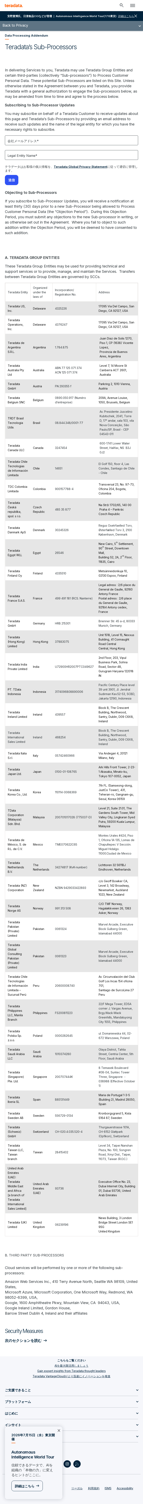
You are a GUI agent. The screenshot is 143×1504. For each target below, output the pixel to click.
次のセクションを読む (23, 1340)
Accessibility (125, 1488)
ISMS (108, 1488)
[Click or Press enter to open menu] (132, 5)
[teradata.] (14, 5)
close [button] (135, 16)
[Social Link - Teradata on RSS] (77, 1464)
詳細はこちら (24, 1486)
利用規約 (93, 1488)
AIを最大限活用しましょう (71, 1365)
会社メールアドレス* (23, 141)
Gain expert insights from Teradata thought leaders (71, 1371)
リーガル (77, 1488)
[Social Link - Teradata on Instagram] (67, 1464)
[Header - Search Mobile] (121, 5)
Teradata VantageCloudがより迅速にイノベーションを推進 (71, 1376)
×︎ (59, 1430)
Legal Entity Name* (22, 156)
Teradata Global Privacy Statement (80, 167)
